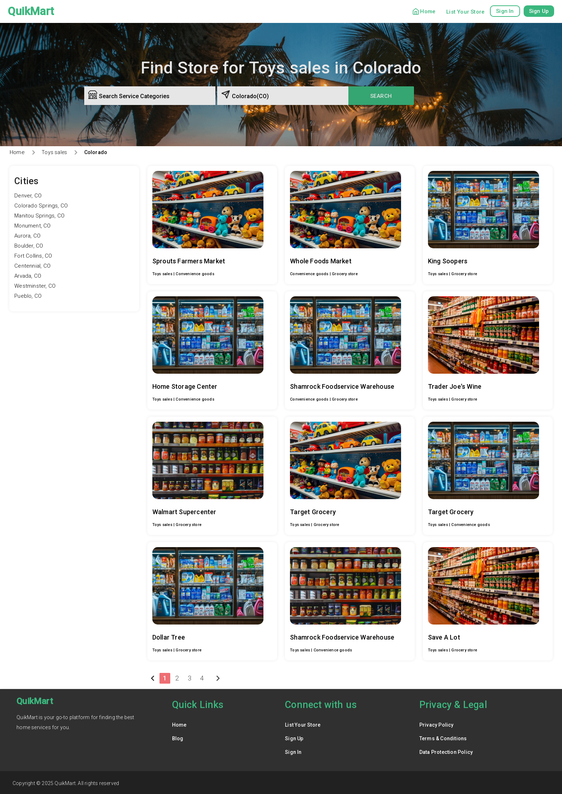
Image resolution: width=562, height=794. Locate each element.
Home (427, 11)
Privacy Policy (436, 723)
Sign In (293, 751)
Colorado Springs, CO (41, 205)
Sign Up (294, 737)
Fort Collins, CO (33, 256)
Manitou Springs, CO (39, 215)
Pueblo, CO (28, 296)
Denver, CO (28, 195)
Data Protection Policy (446, 751)
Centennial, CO (32, 266)
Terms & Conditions (443, 737)
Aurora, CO (27, 236)
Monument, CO (32, 226)
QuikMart (31, 11)
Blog (178, 737)
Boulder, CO (28, 246)
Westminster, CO (35, 286)
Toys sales (54, 152)
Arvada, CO (27, 276)
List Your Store (465, 12)
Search (381, 96)
